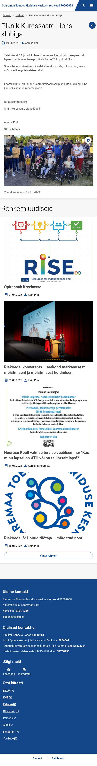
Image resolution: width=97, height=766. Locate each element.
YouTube (8, 738)
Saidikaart (58, 758)
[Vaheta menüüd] (91, 5)
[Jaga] (92, 25)
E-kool (6, 690)
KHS (5, 697)
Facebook (9, 672)
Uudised (20, 15)
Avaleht (7, 15)
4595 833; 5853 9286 (16, 610)
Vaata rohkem (48, 555)
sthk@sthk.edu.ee (13, 616)
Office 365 (9, 711)
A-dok (6, 725)
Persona (8, 718)
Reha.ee (8, 704)
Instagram (24, 672)
